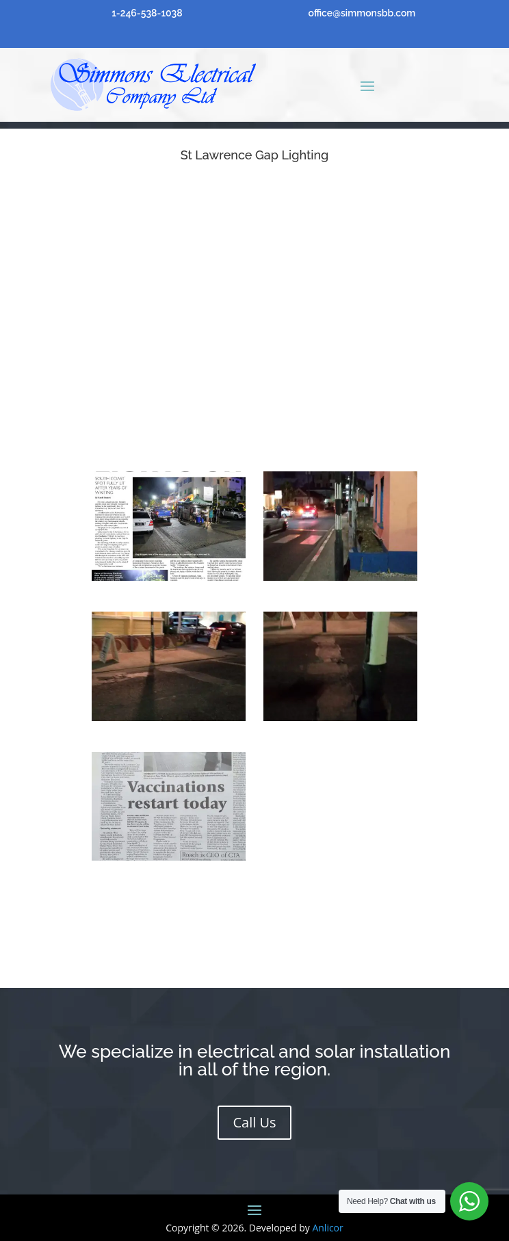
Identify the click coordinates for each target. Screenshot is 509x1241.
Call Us (254, 1122)
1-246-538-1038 (147, 13)
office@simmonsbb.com (362, 13)
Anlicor (327, 1227)
